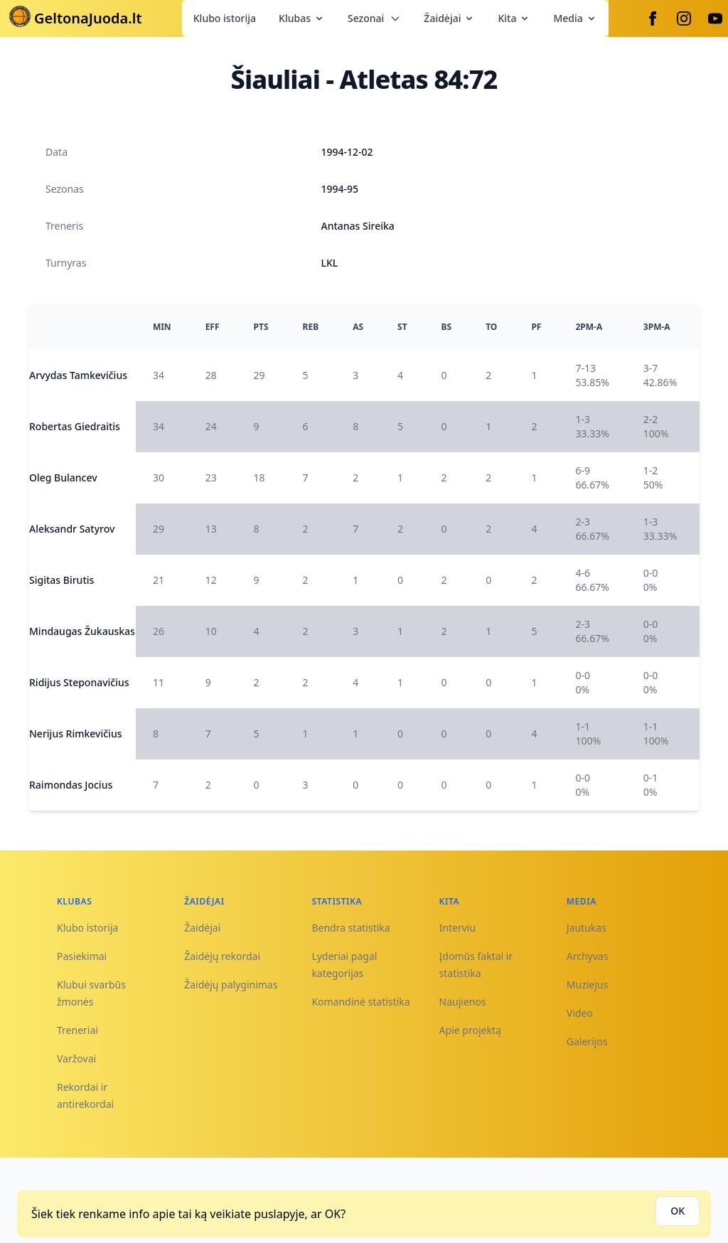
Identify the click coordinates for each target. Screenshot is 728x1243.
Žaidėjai (449, 18)
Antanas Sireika (358, 226)
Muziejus (587, 984)
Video (580, 1013)
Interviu (457, 927)
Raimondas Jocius (70, 784)
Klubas (302, 18)
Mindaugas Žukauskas (82, 631)
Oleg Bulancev (63, 477)
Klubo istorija (224, 18)
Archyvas (588, 956)
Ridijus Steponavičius (79, 682)
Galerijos (587, 1041)
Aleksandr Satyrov (71, 528)
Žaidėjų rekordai (222, 956)
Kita (514, 18)
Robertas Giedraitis (74, 426)
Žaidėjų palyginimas (230, 984)
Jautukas (586, 927)
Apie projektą (470, 1030)
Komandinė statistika (360, 1001)
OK (677, 1210)
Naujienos (462, 1001)
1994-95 (340, 189)
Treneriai (77, 1030)
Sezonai (374, 18)
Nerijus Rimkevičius (75, 733)
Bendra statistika (350, 927)
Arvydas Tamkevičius (78, 375)
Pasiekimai (82, 956)
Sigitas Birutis (61, 580)
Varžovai (76, 1058)
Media (574, 18)
